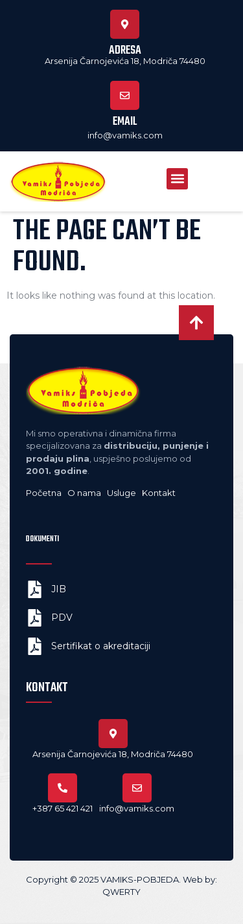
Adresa (125, 50)
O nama (84, 493)
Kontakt (159, 493)
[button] (177, 178)
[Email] (124, 95)
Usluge (122, 493)
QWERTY (121, 891)
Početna (44, 493)
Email (125, 122)
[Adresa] (124, 24)
